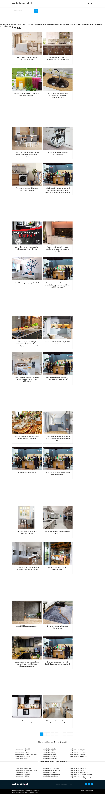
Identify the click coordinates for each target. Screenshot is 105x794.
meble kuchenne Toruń (76, 751)
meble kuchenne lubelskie (22, 772)
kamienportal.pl (35, 790)
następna (70, 734)
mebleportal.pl (21, 790)
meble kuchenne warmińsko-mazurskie (81, 774)
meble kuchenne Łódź (48, 751)
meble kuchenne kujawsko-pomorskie (26, 770)
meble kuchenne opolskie (49, 772)
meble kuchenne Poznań (49, 756)
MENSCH (91, 790)
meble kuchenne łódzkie (22, 776)
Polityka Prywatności (61, 784)
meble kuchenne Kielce (21, 758)
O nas (70, 784)
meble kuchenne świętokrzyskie (79, 772)
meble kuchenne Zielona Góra (78, 756)
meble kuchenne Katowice (22, 756)
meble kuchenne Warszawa (78, 753)
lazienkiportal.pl (28, 790)
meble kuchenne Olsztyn (49, 753)
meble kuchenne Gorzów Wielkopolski (26, 754)
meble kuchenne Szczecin (77, 749)
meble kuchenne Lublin (49, 749)
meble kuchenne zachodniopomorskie (80, 778)
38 (64, 734)
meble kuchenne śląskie (77, 770)
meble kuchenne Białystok (22, 749)
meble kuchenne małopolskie (50, 768)
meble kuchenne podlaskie (50, 776)
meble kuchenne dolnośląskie (23, 768)
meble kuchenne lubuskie (22, 774)
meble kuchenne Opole (49, 754)
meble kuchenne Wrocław (77, 754)
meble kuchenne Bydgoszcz (23, 751)
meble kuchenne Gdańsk (22, 753)
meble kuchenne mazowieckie (51, 770)
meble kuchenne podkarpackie (51, 774)
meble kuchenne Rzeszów (49, 758)
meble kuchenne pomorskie (78, 768)
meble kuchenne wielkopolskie (78, 776)
